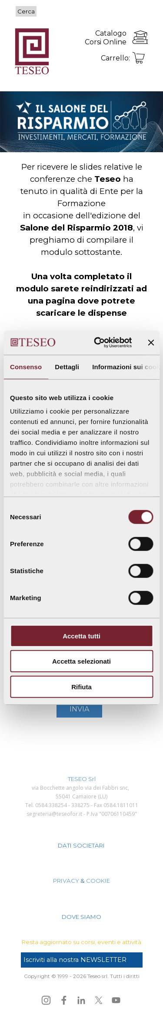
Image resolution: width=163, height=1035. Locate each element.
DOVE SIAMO (81, 916)
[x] (98, 1000)
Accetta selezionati (81, 661)
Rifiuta (81, 686)
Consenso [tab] (26, 366)
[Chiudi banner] (151, 343)
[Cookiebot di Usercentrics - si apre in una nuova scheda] (98, 342)
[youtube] (116, 1000)
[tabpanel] (93, 37)
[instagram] (46, 1000)
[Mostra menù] (141, 12)
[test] (82, 960)
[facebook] (64, 1000)
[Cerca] (82, 11)
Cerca (26, 11)
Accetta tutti (81, 635)
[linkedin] (81, 1000)
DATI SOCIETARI (81, 845)
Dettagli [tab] (67, 366)
